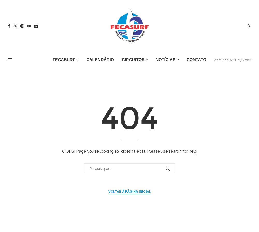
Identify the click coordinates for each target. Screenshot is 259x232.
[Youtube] (29, 26)
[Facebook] (9, 26)
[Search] (248, 26)
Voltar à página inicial (129, 191)
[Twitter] (15, 26)
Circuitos (133, 60)
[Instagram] (22, 26)
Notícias (165, 60)
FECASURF (64, 60)
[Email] (36, 26)
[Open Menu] (10, 60)
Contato (196, 60)
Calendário (100, 60)
